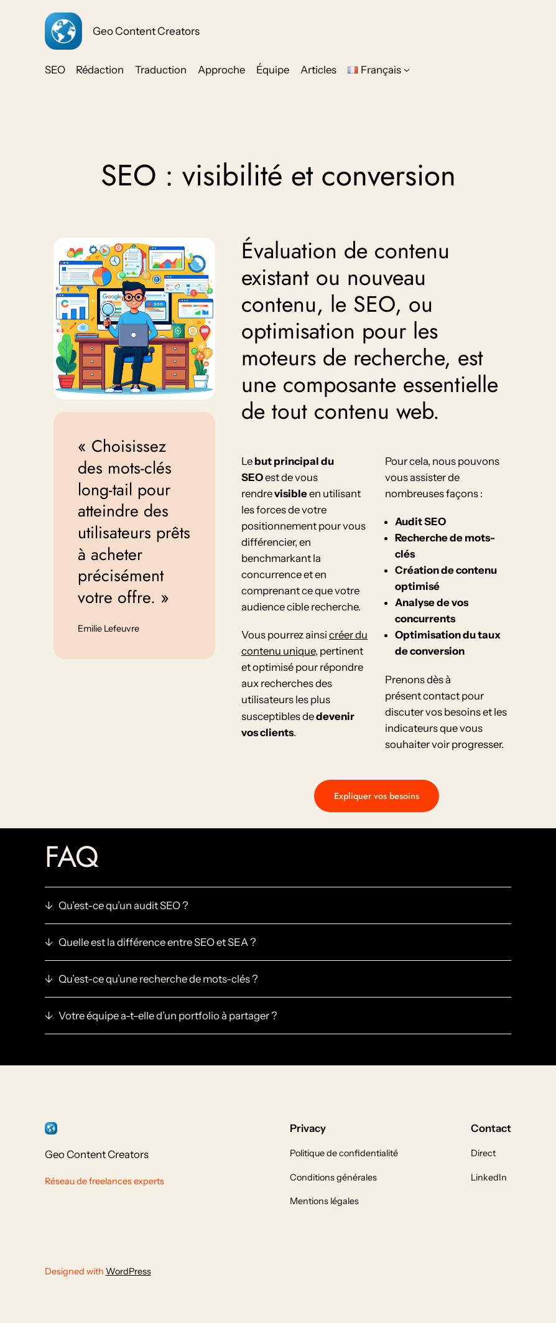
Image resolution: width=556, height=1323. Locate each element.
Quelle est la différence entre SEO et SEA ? (157, 942)
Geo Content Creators (146, 30)
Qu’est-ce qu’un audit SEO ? (123, 905)
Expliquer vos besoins (376, 796)
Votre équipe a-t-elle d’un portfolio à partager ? (167, 1015)
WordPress (128, 1271)
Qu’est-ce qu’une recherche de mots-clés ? (158, 979)
